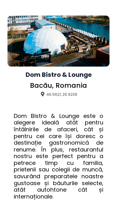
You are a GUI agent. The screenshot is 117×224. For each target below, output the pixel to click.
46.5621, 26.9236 (58, 94)
